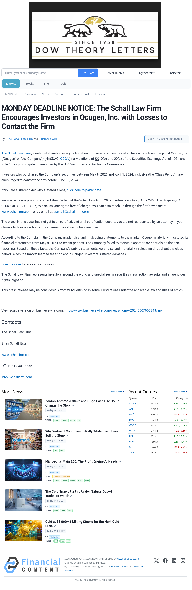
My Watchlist (146, 73)
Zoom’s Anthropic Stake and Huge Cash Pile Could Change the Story (82, 403)
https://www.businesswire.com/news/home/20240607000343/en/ (113, 310)
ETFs (47, 83)
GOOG (132, 425)
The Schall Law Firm (16, 153)
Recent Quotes (115, 73)
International (81, 94)
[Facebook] (165, 567)
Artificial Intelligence (62, 478)
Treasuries (101, 94)
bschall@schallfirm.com (71, 211)
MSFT (73, 420)
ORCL (132, 447)
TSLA (131, 452)
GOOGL (65, 420)
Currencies (61, 94)
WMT (63, 451)
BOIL (56, 513)
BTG (56, 543)
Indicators (176, 73)
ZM (80, 420)
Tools (62, 83)
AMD (131, 414)
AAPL (132, 408)
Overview (30, 94)
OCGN (64, 159)
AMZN (57, 420)
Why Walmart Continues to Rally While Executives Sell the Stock (81, 434)
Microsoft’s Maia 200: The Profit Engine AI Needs (83, 462)
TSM (88, 482)
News (45, 94)
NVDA (81, 482)
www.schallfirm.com (17, 211)
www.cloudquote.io (128, 561)
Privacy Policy (119, 569)
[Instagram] (183, 567)
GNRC (63, 513)
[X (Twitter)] (156, 567)
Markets (11, 83)
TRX (69, 543)
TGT (56, 451)
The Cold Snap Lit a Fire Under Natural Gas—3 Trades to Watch (79, 495)
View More (116, 391)
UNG (71, 513)
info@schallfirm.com (17, 377)
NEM (63, 543)
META (132, 430)
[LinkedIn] (174, 567)
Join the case (11, 264)
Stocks (30, 83)
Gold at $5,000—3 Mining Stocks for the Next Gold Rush (82, 526)
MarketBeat (55, 416)
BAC (131, 419)
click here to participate (84, 190)
